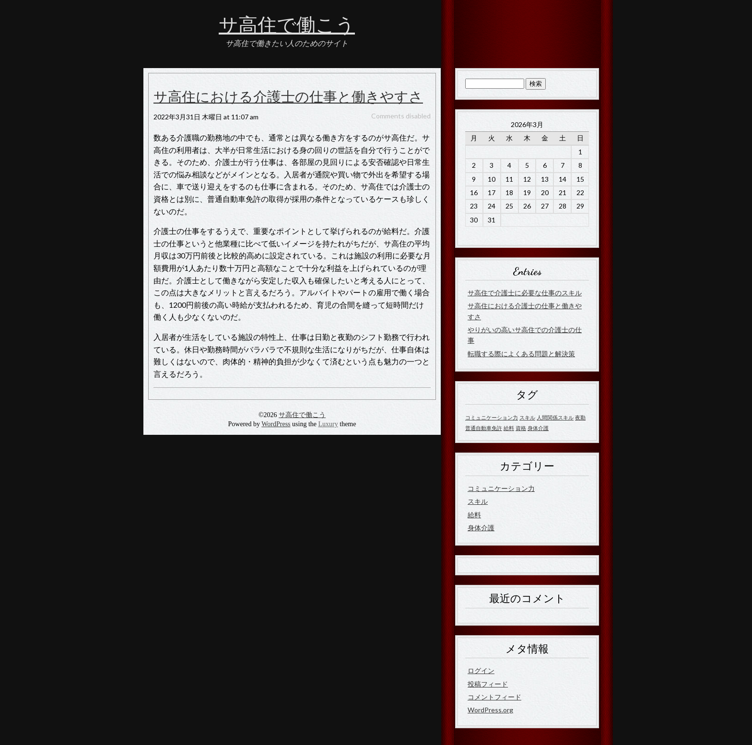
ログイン (481, 670)
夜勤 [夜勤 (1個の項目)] (580, 417)
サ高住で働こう (287, 25)
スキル (478, 501)
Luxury (328, 424)
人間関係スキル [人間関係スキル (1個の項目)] (555, 417)
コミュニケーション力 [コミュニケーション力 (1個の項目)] (491, 417)
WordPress (275, 424)
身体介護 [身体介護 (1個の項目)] (538, 428)
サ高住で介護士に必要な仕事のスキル (525, 293)
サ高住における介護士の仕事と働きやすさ (288, 97)
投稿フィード (488, 684)
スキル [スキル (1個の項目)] (527, 417)
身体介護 (481, 528)
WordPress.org (490, 710)
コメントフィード (494, 697)
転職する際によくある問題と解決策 (521, 353)
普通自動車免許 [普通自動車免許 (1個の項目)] (483, 428)
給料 (474, 515)
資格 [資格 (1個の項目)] (521, 428)
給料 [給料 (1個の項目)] (509, 428)
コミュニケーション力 (501, 488)
